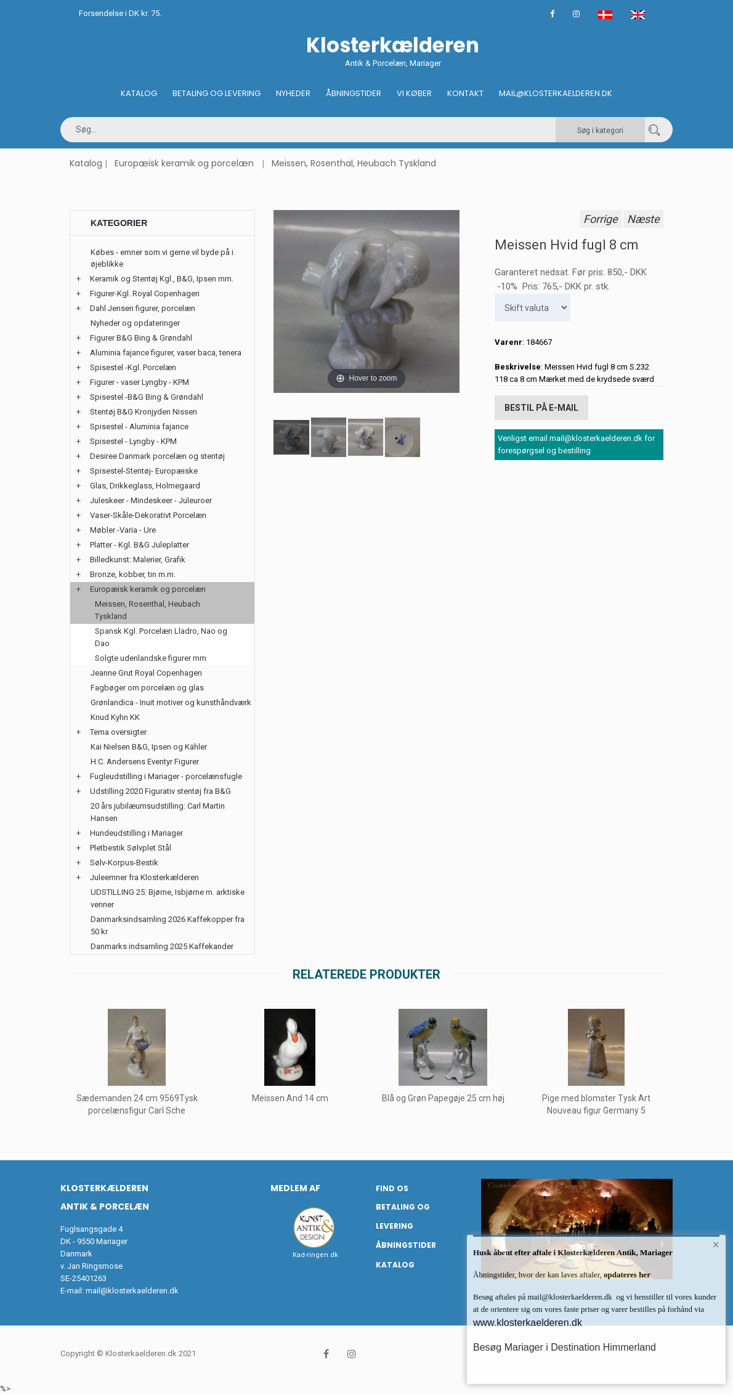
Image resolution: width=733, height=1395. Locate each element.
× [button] (716, 1245)
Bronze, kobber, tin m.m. (133, 574)
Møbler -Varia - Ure (123, 530)
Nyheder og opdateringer (135, 323)
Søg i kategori (600, 130)
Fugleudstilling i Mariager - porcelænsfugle (166, 776)
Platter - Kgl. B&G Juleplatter (139, 544)
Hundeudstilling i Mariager (136, 833)
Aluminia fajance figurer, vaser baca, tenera (165, 352)
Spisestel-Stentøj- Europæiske (144, 470)
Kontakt (465, 93)
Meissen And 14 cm (290, 1098)
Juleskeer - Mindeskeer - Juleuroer (151, 500)
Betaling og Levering (216, 93)
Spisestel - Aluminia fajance (139, 426)
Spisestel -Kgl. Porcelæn (133, 367)
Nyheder (293, 93)
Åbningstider (353, 93)
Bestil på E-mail (541, 408)
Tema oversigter (118, 732)
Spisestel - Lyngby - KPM (133, 441)
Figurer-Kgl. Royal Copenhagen (145, 293)
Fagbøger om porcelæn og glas (147, 687)
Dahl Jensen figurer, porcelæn (142, 308)
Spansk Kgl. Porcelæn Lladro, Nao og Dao (161, 637)
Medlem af (295, 1188)
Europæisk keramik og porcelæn (184, 163)
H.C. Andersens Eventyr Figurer (145, 761)
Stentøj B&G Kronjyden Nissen (143, 411)
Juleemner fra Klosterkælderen (144, 877)
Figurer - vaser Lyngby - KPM (139, 382)
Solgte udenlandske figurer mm (150, 658)
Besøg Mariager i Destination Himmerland (564, 1347)
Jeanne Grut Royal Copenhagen (146, 672)
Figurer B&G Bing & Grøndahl (141, 337)
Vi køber (414, 93)
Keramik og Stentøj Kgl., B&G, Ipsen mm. (161, 278)
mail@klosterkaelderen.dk (132, 1290)
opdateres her (626, 1274)
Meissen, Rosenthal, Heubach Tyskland (354, 163)
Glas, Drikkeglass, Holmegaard (145, 485)
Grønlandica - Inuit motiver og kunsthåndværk (171, 702)
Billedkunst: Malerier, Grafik (137, 559)
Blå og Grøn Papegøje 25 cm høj (443, 1098)
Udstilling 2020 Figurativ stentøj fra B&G (160, 791)
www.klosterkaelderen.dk (527, 1322)
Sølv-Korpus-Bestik (124, 862)
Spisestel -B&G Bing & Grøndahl (146, 397)
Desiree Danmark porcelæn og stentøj (157, 456)
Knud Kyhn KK (115, 717)
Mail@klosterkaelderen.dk (555, 93)
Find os (392, 1188)
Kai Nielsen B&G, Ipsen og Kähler (149, 746)
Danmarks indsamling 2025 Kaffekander (162, 946)
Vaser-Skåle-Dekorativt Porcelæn (148, 515)
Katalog (139, 93)
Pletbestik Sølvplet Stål (130, 847)
